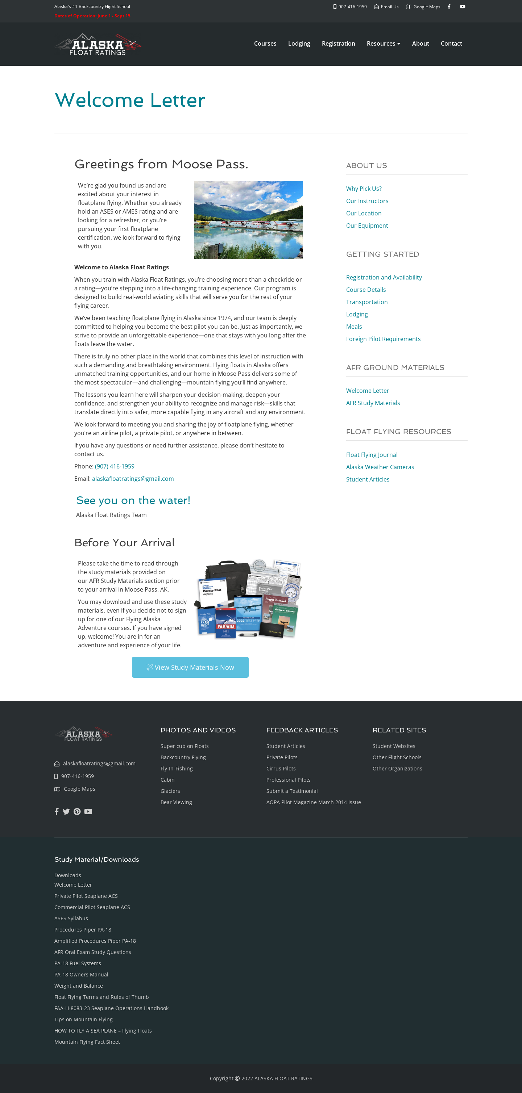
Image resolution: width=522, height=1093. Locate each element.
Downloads (67, 875)
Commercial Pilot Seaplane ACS (92, 907)
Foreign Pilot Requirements (383, 339)
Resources (384, 43)
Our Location (364, 213)
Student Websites (394, 746)
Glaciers (170, 790)
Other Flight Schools (397, 757)
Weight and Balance (78, 985)
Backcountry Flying (183, 757)
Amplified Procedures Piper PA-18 (95, 940)
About (420, 43)
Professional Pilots (288, 779)
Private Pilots (282, 757)
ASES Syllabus (71, 918)
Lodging (299, 43)
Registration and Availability (384, 277)
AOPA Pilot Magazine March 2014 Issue (313, 802)
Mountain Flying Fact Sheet (87, 1041)
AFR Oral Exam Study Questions (92, 952)
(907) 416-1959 (114, 466)
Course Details (366, 290)
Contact (451, 43)
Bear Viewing (176, 802)
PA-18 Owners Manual (81, 974)
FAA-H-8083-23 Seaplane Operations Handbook (111, 1008)
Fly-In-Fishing (177, 768)
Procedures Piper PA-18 (82, 929)
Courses (265, 43)
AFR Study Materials (373, 403)
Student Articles (368, 479)
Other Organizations (397, 768)
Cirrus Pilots (281, 768)
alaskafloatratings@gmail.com (133, 479)
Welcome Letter (367, 391)
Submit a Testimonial (292, 790)
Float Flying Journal (372, 455)
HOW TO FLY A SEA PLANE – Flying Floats (103, 1030)
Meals (354, 327)
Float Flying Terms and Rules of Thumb (101, 996)
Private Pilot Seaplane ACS (86, 895)
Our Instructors (367, 201)
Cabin (168, 779)
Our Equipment (367, 226)
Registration (338, 43)
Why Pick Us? (364, 189)
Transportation (367, 302)
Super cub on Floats (185, 746)
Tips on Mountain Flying (83, 1019)
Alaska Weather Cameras (380, 467)
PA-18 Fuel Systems (77, 963)
